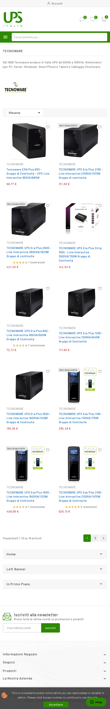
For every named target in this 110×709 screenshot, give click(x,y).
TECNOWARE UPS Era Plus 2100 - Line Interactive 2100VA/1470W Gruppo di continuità (81, 173)
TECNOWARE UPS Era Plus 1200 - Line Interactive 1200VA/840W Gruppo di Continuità (81, 337)
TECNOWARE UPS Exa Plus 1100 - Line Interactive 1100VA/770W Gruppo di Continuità (81, 418)
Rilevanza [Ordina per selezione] (25, 112)
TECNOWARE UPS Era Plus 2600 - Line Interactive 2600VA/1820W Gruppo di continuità (29, 252)
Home (11, 554)
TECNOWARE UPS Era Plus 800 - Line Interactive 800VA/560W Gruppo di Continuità (28, 335)
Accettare (56, 704)
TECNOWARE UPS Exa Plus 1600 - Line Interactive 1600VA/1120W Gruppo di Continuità (29, 496)
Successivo (103, 538)
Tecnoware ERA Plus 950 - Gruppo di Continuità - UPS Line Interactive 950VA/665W (28, 173)
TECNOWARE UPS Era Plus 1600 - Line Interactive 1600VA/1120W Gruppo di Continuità (29, 418)
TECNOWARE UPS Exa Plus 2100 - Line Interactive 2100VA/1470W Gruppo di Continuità (81, 496)
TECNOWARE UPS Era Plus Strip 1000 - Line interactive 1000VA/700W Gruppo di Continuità (80, 254)
